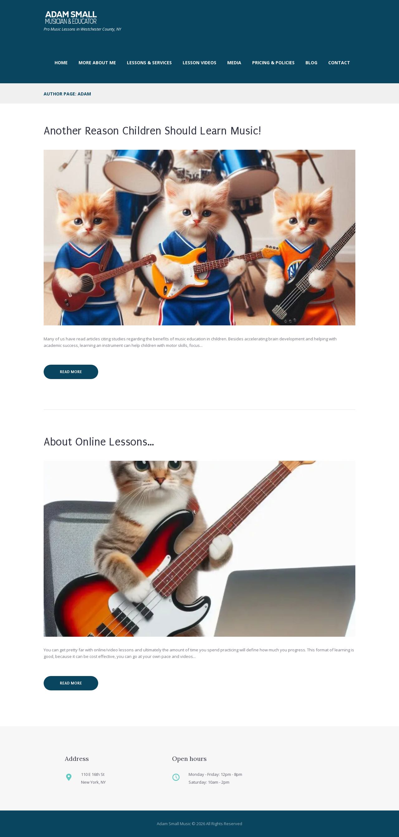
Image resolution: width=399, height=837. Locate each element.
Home (61, 63)
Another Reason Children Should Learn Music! (152, 131)
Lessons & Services (149, 63)
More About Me (97, 63)
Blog (311, 63)
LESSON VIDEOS (199, 63)
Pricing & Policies (273, 63)
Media (234, 63)
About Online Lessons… (99, 442)
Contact (339, 63)
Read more (71, 371)
